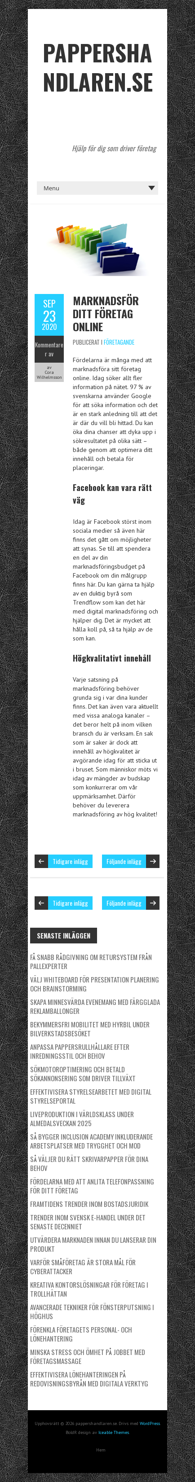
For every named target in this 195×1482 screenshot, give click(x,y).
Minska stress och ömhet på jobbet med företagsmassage (87, 1356)
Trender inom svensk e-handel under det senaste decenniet (88, 1221)
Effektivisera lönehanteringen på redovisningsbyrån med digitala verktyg (89, 1378)
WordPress (150, 1423)
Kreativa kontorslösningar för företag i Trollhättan (89, 1289)
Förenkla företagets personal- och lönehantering (81, 1333)
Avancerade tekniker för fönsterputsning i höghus (92, 1311)
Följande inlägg (124, 861)
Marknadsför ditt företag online (106, 313)
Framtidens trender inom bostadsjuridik (89, 1204)
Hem (101, 1450)
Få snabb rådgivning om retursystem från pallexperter (91, 961)
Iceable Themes (113, 1432)
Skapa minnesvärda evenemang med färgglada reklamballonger (95, 1006)
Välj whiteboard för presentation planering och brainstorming (94, 983)
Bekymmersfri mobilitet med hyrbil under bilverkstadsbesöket (90, 1028)
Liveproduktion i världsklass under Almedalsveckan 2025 (82, 1118)
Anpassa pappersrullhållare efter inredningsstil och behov (79, 1051)
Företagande (119, 342)
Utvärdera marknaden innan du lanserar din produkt (93, 1244)
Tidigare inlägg (70, 861)
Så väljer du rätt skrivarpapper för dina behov (89, 1163)
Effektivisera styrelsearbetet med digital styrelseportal (90, 1096)
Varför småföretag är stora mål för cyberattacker (83, 1266)
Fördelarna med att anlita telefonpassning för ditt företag (92, 1185)
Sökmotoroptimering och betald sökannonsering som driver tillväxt (83, 1073)
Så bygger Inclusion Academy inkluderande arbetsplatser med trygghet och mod (91, 1140)
